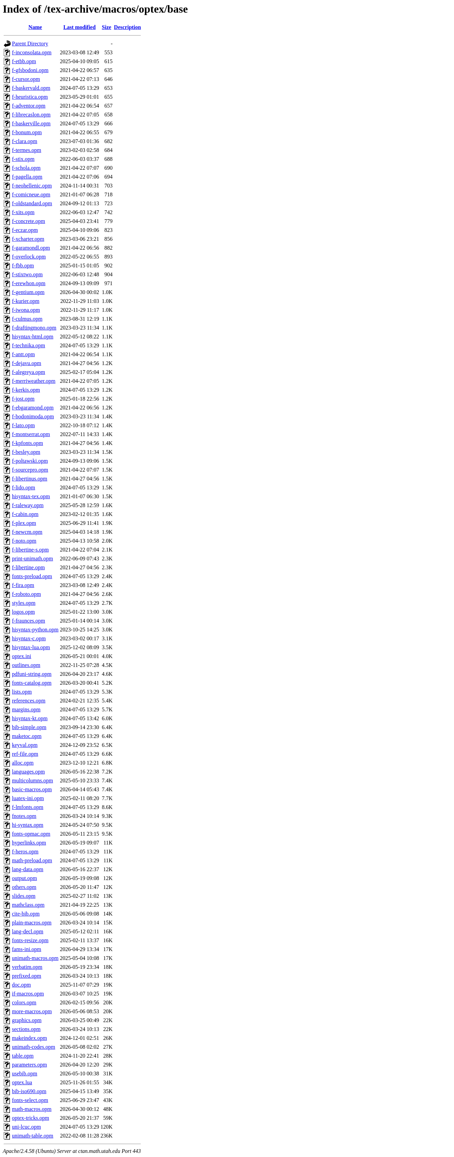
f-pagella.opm (27, 177)
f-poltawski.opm (30, 461)
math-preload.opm (32, 860)
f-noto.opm (24, 541)
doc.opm (21, 985)
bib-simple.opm (29, 727)
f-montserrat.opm (31, 434)
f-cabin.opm (25, 514)
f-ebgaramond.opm (33, 407)
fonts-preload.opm (32, 576)
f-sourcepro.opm (30, 470)
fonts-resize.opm (30, 940)
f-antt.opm (23, 354)
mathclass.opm (28, 905)
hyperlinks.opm (29, 843)
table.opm (23, 1056)
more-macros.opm (32, 1011)
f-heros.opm (25, 851)
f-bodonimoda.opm (33, 416)
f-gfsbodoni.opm (30, 70)
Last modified (79, 27)
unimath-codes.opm (33, 1047)
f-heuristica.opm (30, 97)
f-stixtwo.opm (27, 274)
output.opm (24, 878)
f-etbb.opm (24, 61)
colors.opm (24, 1002)
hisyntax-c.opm (29, 638)
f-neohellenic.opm (32, 186)
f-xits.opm (23, 212)
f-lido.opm (23, 487)
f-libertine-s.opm (30, 550)
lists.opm (22, 692)
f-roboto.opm (26, 594)
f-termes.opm (26, 150)
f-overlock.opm (29, 257)
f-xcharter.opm (28, 239)
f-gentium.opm (28, 292)
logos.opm (23, 612)
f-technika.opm (28, 345)
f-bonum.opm (27, 132)
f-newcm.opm (27, 532)
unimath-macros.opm (35, 958)
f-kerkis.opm (26, 390)
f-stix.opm (23, 159)
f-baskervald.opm (31, 88)
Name (35, 27)
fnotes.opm (24, 816)
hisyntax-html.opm (32, 336)
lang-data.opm (27, 869)
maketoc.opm (27, 736)
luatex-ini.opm (28, 798)
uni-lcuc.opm (26, 1127)
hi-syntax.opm (27, 825)
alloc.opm (23, 763)
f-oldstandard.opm (32, 203)
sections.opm (26, 1029)
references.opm (28, 700)
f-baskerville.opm (31, 123)
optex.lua (22, 1082)
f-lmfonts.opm (27, 807)
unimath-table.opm (32, 1136)
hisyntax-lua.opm (31, 647)
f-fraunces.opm (28, 621)
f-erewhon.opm (28, 283)
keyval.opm (25, 745)
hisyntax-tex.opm (31, 496)
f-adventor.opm (28, 106)
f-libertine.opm (28, 567)
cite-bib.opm (26, 914)
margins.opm (26, 709)
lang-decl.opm (27, 931)
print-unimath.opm (32, 558)
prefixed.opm (26, 976)
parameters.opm (29, 1065)
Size (107, 27)
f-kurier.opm (25, 301)
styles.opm (23, 603)
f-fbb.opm (23, 265)
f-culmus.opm (27, 319)
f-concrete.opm (28, 221)
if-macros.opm (28, 993)
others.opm (24, 887)
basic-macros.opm (32, 789)
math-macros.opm (32, 1109)
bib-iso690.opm (29, 1091)
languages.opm (28, 772)
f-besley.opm (26, 452)
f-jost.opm (23, 399)
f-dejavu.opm (26, 363)
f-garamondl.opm (31, 248)
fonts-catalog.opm (32, 683)
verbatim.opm (27, 967)
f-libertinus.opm (29, 479)
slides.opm (23, 896)
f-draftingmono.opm (34, 328)
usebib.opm (24, 1073)
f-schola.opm (26, 168)
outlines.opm (26, 665)
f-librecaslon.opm (31, 114)
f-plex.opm (24, 523)
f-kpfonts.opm (27, 443)
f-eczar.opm (25, 230)
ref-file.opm (25, 754)
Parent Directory (30, 43)
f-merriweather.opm (34, 381)
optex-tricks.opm (30, 1118)
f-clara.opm (24, 141)
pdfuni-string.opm (32, 674)
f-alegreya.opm (28, 372)
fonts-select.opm (30, 1100)
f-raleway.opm (28, 505)
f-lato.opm (23, 425)
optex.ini (21, 656)
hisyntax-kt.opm (29, 718)
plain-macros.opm (32, 922)
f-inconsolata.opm (32, 52)
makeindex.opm (29, 1038)
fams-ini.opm (26, 949)
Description (127, 27)
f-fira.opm (23, 585)
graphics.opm (27, 1020)
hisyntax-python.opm (35, 629)
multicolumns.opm (32, 780)
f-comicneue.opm (31, 194)
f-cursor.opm (26, 79)
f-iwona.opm (26, 310)
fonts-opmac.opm (31, 834)
